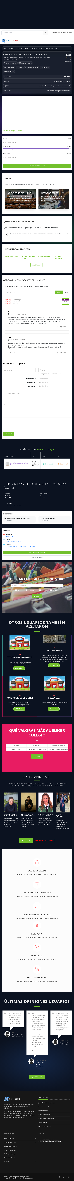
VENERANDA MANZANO (19, 657)
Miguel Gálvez (28, 815)
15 (45, 378)
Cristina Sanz (10, 815)
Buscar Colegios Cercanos (13, 131)
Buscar (37, 596)
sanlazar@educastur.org (13, 541)
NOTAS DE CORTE (49, 193)
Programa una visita (37, 557)
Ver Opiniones (37, 1077)
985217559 (9, 536)
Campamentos (48, 464)
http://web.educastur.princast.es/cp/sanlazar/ (20, 546)
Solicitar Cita (14, 236)
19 (47, 378)
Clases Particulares (37, 777)
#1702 (66, 303)
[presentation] (17, 425)
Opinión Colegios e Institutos (37, 915)
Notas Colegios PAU (44, 1114)
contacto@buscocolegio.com (52, 1141)
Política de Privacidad (10, 1178)
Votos (66, 292)
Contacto (7, 1162)
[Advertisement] (37, 14)
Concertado (31, 590)
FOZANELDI (54, 697)
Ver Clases (26, 840)
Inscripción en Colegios (45, 1107)
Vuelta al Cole (42, 1122)
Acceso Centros (9, 1138)
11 (44, 378)
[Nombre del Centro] (37, 585)
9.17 (65, 299)
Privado (43, 590)
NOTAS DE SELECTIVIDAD (19, 193)
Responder (61, 326)
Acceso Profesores (10, 1150)
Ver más (19, 668)
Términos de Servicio (26, 1178)
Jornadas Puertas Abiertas (46, 1103)
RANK (65, 301)
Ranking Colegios (9, 1154)
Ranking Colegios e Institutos (37, 893)
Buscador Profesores (10, 1146)
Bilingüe (54, 590)
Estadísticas (37, 956)
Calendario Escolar (26, 63)
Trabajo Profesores (10, 1142)
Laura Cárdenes (60, 816)
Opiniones (45, 68)
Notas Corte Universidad (46, 1118)
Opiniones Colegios (10, 1158)
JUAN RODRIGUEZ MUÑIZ (20, 697)
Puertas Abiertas (31, 68)
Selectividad (63, 464)
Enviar (9, 434)
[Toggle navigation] (71, 40)
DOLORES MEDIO (54, 650)
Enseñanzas (9, 71)
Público (18, 590)
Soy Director (36, 265)
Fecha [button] (58, 292)
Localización (9, 68)
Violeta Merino (45, 815)
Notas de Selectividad (37, 978)
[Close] (67, 234)
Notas (19, 68)
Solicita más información (37, 166)
